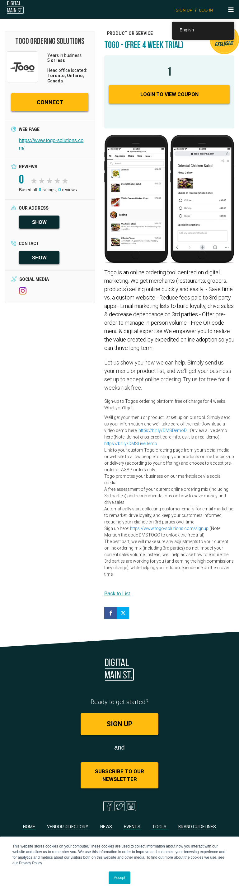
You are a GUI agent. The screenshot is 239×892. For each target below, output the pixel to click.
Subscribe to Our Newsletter (119, 775)
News (106, 826)
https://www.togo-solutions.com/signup (169, 528)
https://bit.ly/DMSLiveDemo (130, 443)
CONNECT (50, 102)
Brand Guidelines (197, 826)
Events (132, 826)
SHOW (39, 222)
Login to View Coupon (169, 94)
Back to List (117, 593)
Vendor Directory (67, 826)
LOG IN (206, 10)
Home (29, 826)
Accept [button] (119, 878)
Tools (159, 826)
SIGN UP (184, 10)
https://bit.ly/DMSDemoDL (163, 430)
